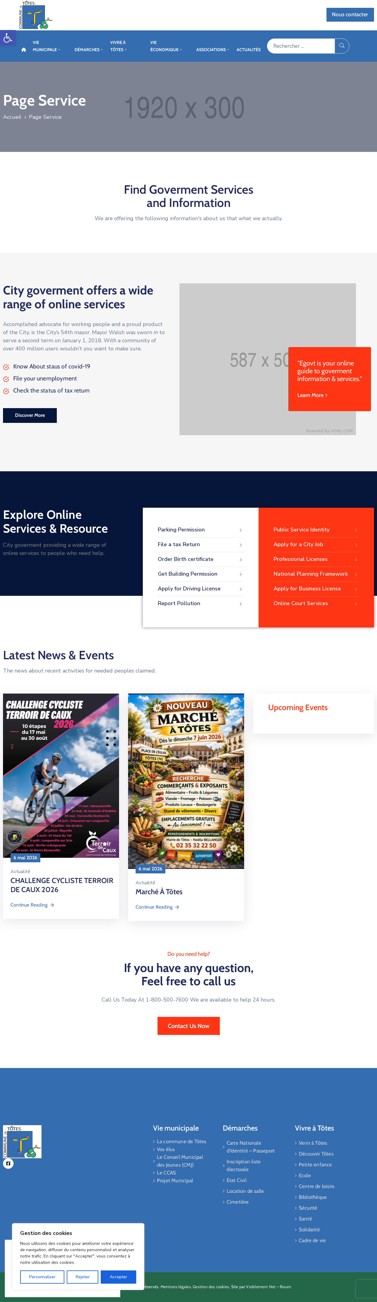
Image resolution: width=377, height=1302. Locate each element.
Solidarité (309, 1230)
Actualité (20, 871)
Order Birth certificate (200, 559)
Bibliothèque (313, 1197)
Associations (213, 49)
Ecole (305, 1175)
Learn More (313, 395)
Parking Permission (200, 530)
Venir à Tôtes (313, 1143)
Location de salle (245, 1191)
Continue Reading (33, 905)
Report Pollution (200, 604)
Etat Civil (237, 1180)
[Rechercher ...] (301, 46)
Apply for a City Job (316, 545)
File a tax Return (200, 545)
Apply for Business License (316, 589)
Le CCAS (166, 1173)
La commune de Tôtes (182, 1141)
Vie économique (166, 46)
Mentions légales (176, 1286)
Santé (305, 1219)
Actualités (249, 49)
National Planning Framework (316, 574)
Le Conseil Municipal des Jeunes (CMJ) (180, 1161)
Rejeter (83, 1277)
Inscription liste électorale (244, 1165)
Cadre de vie (312, 1240)
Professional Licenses (316, 559)
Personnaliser (42, 1277)
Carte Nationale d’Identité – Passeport (251, 1147)
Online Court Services (316, 604)
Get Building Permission (200, 574)
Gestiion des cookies (211, 1286)
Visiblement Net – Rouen (268, 1286)
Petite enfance (315, 1165)
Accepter (118, 1277)
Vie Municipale (47, 46)
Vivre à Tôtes (118, 46)
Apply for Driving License (200, 589)
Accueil (12, 117)
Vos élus (166, 1149)
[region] (78, 1256)
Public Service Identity (316, 530)
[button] (8, 38)
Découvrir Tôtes (316, 1154)
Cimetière (238, 1202)
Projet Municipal (175, 1180)
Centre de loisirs (316, 1186)
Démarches (89, 49)
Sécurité (308, 1208)
